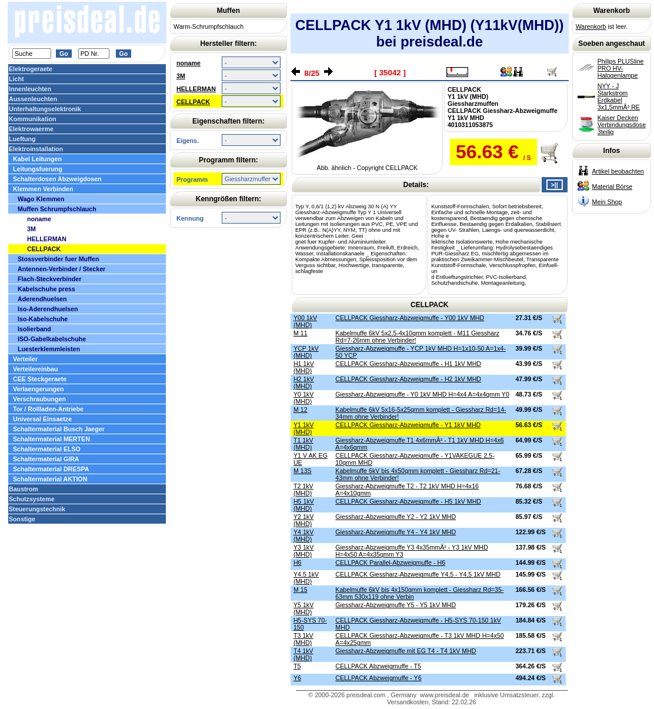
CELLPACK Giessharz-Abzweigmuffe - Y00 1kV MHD (409, 317)
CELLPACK (193, 101)
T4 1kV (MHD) (303, 654)
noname (188, 62)
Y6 (297, 677)
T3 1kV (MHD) (303, 639)
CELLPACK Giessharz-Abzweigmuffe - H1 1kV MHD (408, 363)
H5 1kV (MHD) (303, 505)
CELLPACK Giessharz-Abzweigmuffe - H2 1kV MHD (408, 378)
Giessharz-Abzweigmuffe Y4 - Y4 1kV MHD (395, 531)
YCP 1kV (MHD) (306, 352)
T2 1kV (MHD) (303, 489)
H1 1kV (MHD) (303, 367)
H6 (297, 562)
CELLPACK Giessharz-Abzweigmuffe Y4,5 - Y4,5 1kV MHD (417, 574)
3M (180, 75)
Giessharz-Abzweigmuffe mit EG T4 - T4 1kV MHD (405, 650)
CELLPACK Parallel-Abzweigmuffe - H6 (390, 562)
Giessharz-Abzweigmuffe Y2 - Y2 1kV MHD (395, 516)
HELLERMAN (196, 88)
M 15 (300, 589)
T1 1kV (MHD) (303, 444)
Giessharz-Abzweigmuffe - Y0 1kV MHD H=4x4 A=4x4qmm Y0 (422, 394)
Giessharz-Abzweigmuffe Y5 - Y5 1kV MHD (395, 604)
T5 (297, 666)
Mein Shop (607, 201)
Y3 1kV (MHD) (303, 551)
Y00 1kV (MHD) (305, 321)
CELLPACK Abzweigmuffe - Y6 (378, 677)
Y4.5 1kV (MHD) (306, 578)
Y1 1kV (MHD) (303, 428)
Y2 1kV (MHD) (303, 520)
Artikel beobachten (618, 171)
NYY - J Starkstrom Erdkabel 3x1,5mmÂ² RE (619, 96)
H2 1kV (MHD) (303, 382)
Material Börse (612, 186)
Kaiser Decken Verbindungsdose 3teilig (622, 124)
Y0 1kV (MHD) (303, 398)
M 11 (300, 333)
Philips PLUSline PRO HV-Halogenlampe (621, 68)
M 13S (302, 470)
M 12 (300, 409)
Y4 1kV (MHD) (303, 535)
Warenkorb (591, 26)
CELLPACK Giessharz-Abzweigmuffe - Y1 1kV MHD (408, 424)
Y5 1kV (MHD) (303, 608)
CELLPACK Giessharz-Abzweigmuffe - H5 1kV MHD (408, 501)
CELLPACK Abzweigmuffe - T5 (378, 666)
